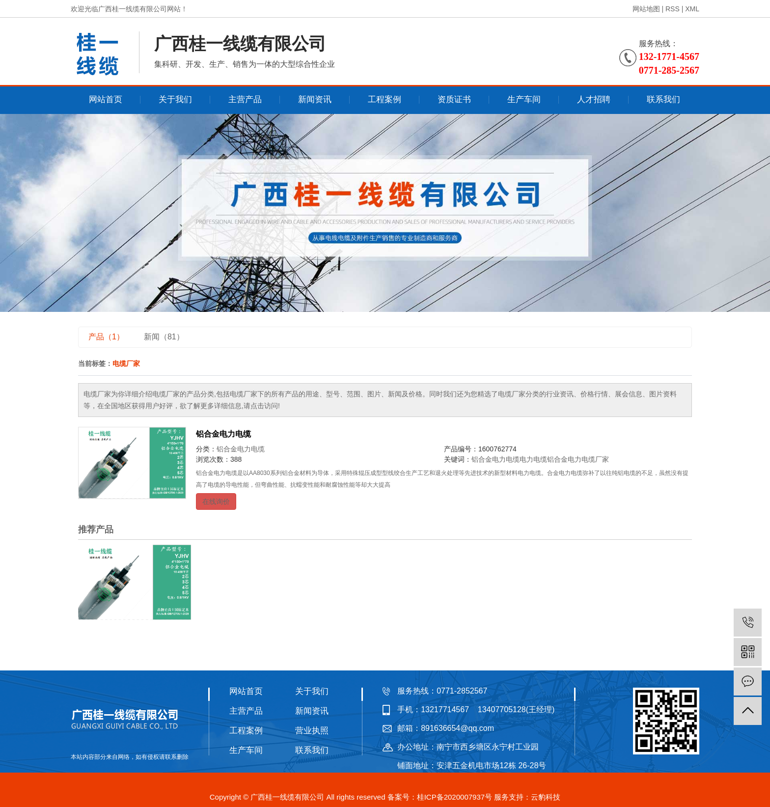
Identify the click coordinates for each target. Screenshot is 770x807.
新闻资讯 (314, 99)
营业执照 (312, 730)
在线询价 (216, 501)
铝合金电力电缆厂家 (578, 459)
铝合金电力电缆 (223, 434)
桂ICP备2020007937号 (454, 797)
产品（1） (106, 337)
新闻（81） (164, 337)
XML (692, 9)
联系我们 (663, 99)
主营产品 (245, 99)
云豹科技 (545, 797)
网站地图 (646, 9)
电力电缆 (533, 459)
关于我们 (175, 99)
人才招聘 (593, 99)
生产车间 (524, 99)
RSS (672, 9)
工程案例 (384, 99)
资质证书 (454, 99)
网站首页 (105, 99)
